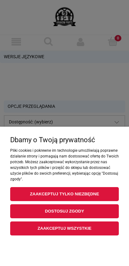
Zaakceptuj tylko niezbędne (64, 194)
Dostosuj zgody (64, 211)
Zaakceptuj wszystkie (64, 228)
